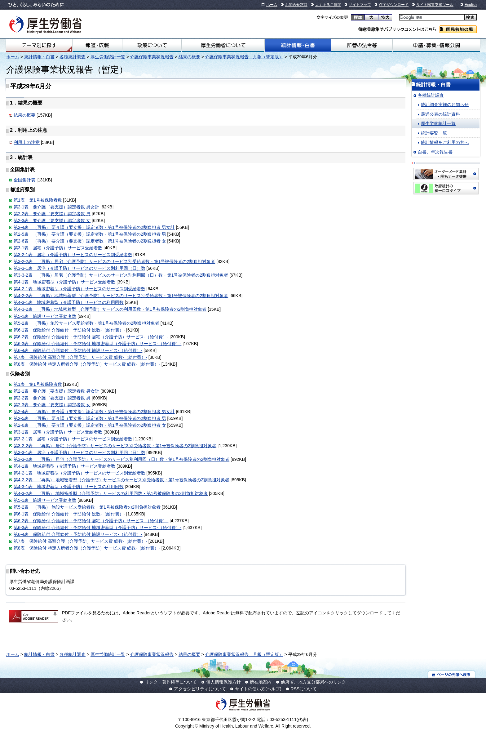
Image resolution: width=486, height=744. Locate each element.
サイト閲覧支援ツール (434, 4)
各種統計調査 (73, 56)
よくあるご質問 (328, 4)
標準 (358, 17)
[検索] (431, 17)
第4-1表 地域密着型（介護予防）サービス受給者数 (64, 281)
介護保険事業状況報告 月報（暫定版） (244, 56)
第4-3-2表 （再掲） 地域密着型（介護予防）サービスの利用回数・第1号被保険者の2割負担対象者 (111, 493)
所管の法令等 (361, 45)
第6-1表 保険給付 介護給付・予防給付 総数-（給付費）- (69, 329)
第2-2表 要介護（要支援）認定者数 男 (52, 213)
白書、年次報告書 (435, 151)
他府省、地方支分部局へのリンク (313, 681)
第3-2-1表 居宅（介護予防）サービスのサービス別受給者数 (73, 254)
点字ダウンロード (394, 4)
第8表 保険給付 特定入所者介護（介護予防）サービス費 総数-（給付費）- (87, 364)
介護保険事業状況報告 (152, 56)
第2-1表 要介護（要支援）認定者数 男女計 (56, 206)
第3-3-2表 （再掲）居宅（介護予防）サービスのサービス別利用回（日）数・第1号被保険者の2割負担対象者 (121, 275)
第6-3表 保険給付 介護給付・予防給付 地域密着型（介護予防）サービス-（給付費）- (97, 343)
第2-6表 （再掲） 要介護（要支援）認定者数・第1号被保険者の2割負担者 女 (90, 240)
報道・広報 (97, 45)
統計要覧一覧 (434, 133)
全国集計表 (24, 179)
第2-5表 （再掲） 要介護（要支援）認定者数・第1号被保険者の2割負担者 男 (90, 234)
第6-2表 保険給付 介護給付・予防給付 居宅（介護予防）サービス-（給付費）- (91, 336)
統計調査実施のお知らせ (445, 104)
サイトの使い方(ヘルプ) (258, 688)
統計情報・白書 (298, 45)
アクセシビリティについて (200, 688)
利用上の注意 (27, 142)
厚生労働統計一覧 (108, 56)
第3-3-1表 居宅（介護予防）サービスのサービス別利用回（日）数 (79, 268)
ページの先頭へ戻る (452, 674)
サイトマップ (360, 4)
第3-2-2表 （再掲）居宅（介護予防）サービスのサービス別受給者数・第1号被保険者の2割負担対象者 (114, 261)
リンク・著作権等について (171, 681)
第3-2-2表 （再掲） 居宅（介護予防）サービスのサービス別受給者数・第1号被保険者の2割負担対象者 (115, 445)
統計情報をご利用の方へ (445, 142)
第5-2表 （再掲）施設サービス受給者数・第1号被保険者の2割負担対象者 (86, 323)
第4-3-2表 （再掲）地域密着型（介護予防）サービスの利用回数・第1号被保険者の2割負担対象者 (110, 309)
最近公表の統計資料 (440, 114)
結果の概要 (189, 56)
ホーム (271, 4)
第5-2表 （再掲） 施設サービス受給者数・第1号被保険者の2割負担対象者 (87, 507)
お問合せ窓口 (296, 4)
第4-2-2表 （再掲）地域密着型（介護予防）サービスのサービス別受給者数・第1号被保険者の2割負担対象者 (121, 295)
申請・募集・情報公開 (436, 45)
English (471, 4)
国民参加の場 (458, 29)
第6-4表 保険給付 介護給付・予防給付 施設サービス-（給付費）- (78, 350)
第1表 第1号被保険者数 (38, 200)
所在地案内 (261, 681)
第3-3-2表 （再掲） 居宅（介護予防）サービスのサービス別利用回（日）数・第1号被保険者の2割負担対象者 (121, 459)
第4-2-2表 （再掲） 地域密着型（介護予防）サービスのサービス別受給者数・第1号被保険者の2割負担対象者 (121, 479)
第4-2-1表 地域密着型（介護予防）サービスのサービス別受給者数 (79, 288)
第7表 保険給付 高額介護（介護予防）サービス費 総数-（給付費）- (80, 357)
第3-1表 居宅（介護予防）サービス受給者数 (58, 247)
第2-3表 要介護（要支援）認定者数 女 (52, 220)
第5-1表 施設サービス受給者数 (45, 316)
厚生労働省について (223, 45)
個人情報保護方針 (223, 681)
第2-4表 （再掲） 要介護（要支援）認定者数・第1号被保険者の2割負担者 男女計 (94, 227)
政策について (151, 45)
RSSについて (304, 688)
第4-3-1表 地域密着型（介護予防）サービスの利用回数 (69, 302)
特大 (385, 17)
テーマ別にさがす (39, 45)
